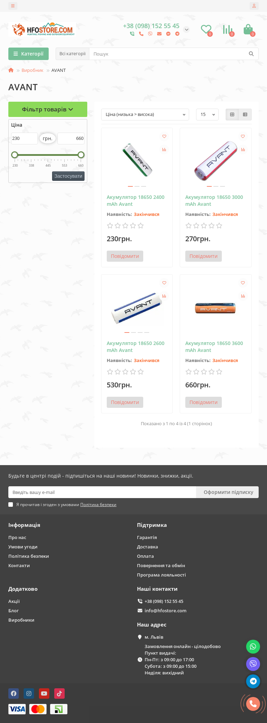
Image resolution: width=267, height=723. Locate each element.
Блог (13, 610)
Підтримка (152, 525)
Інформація (24, 525)
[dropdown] (12, 6)
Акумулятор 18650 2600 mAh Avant (135, 346)
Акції (14, 601)
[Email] (102, 492)
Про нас (17, 537)
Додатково (23, 588)
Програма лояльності (161, 575)
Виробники (21, 620)
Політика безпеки (28, 556)
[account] (254, 6)
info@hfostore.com (165, 610)
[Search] (174, 54)
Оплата (145, 556)
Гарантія (147, 537)
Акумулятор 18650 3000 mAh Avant (214, 200)
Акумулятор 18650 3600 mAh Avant (214, 346)
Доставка (147, 547)
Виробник (32, 70)
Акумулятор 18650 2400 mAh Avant (135, 200)
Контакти (19, 565)
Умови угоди (23, 547)
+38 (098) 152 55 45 (164, 601)
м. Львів (154, 637)
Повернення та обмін (161, 565)
